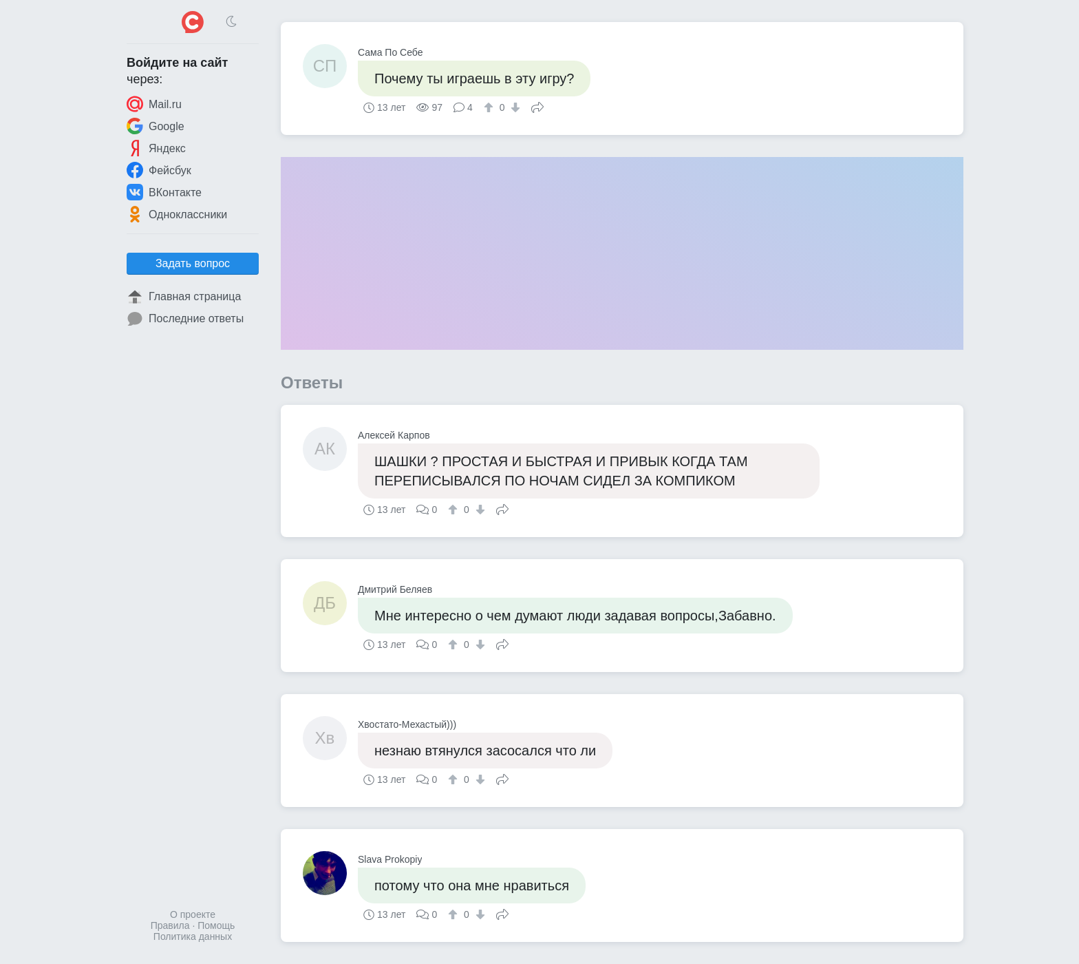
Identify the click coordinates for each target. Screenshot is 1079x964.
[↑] (490, 107)
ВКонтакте (164, 192)
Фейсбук (159, 170)
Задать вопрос (193, 263)
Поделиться (537, 106)
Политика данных (192, 936)
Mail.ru (154, 104)
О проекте (192, 914)
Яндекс (156, 148)
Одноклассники (177, 214)
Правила (170, 925)
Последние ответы (185, 319)
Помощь (216, 925)
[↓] (513, 107)
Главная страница (184, 297)
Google (155, 126)
